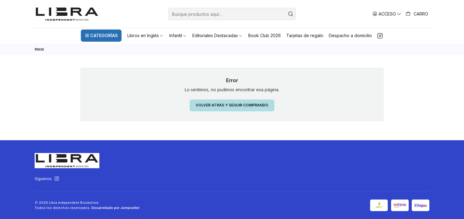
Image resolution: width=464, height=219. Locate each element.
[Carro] (416, 14)
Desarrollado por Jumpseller (115, 208)
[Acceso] (387, 14)
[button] (101, 36)
